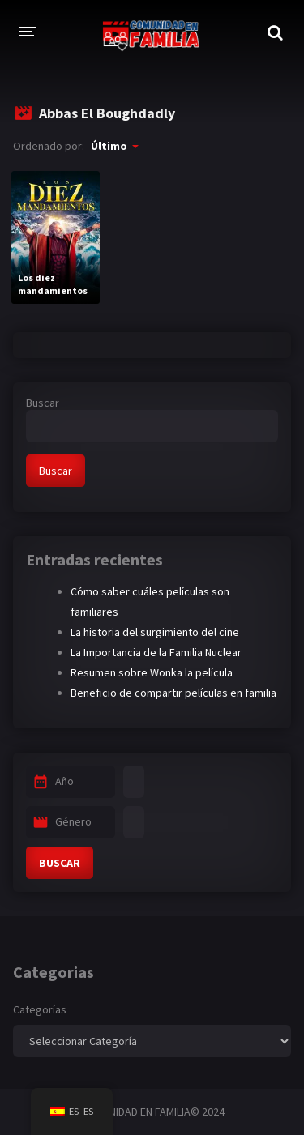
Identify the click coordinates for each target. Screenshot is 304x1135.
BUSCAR (59, 863)
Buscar (42, 402)
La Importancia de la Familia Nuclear (156, 652)
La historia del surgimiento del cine (155, 632)
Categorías (39, 1009)
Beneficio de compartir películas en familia (173, 692)
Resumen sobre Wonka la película (152, 672)
